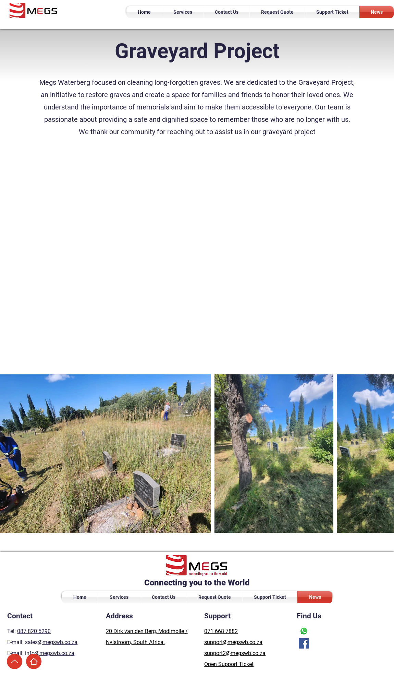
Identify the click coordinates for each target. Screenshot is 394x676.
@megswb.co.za (57, 642)
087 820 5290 (34, 631)
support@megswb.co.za (233, 642)
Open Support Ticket (229, 664)
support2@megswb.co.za (235, 653)
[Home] (33, 661)
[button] (182, 12)
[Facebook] (304, 643)
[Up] (14, 661)
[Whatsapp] (304, 631)
